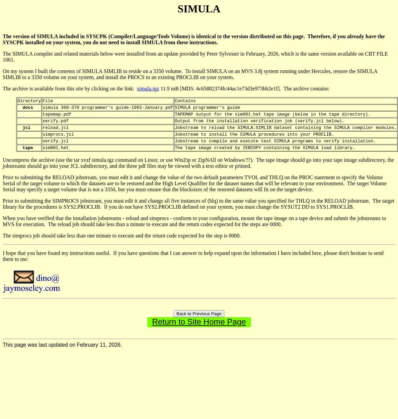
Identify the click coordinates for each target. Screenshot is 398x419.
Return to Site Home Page (199, 329)
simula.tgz (148, 88)
